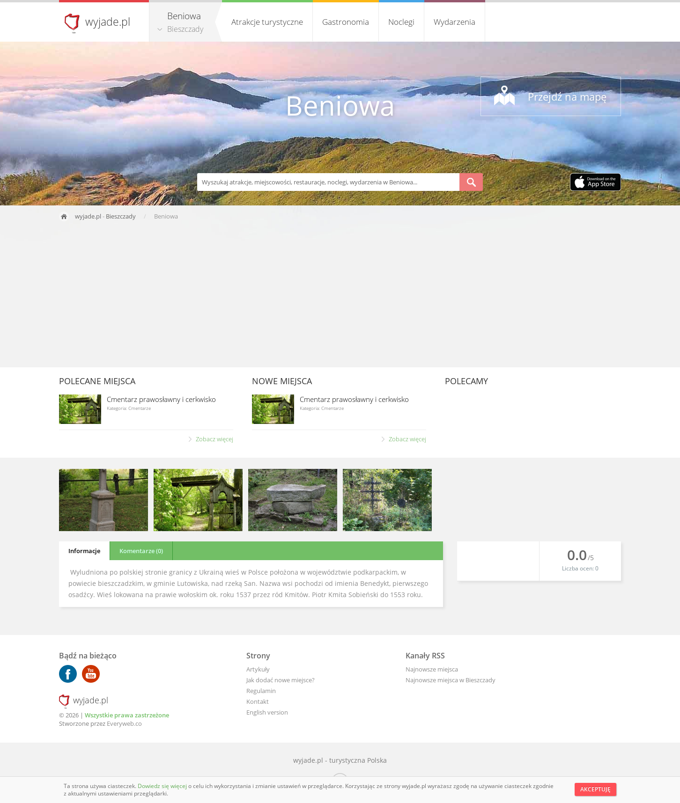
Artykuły (258, 669)
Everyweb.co (124, 723)
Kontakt (257, 701)
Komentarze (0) (141, 551)
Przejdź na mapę (567, 96)
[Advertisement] (340, 297)
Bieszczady (185, 29)
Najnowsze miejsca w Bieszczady (450, 680)
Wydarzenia (454, 21)
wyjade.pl (107, 21)
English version (267, 712)
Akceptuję (595, 789)
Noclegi (401, 21)
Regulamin (261, 690)
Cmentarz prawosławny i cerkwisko (161, 399)
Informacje (84, 551)
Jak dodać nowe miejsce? (280, 680)
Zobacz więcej (214, 439)
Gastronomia (345, 21)
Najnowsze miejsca (432, 669)
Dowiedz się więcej (163, 786)
